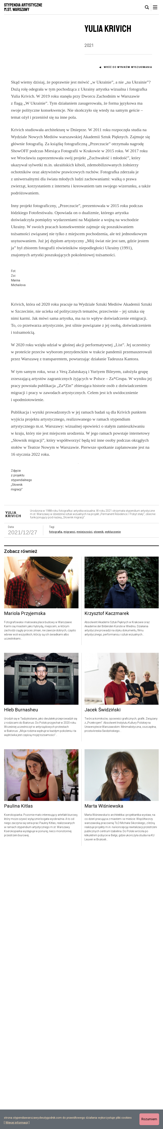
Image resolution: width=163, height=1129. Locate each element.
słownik (99, 807)
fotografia (55, 807)
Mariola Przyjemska (25, 888)
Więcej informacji (16, 1122)
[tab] (147, 7)
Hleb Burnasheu (21, 985)
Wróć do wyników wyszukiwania (128, 67)
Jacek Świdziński (103, 985)
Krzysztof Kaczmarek (107, 888)
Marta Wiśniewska (104, 1081)
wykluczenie (113, 807)
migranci (69, 807)
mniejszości (84, 807)
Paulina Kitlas (18, 1081)
